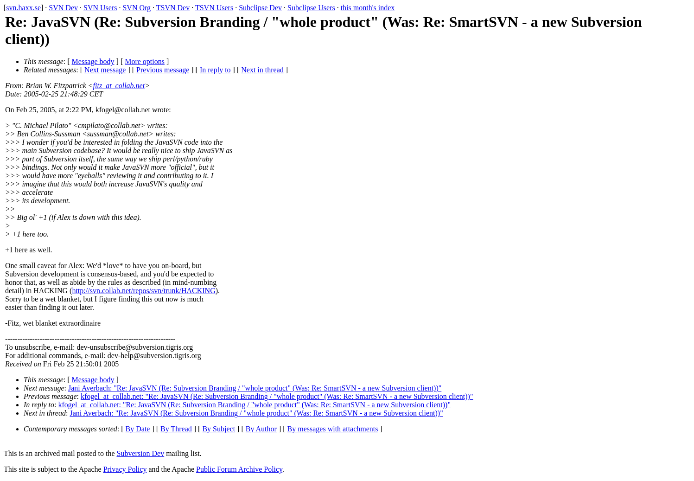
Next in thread (262, 70)
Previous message (162, 70)
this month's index (368, 8)
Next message (105, 70)
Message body (93, 61)
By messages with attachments (332, 429)
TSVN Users (214, 8)
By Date (138, 429)
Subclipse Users (311, 8)
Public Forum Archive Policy (239, 469)
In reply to (215, 70)
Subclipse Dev (260, 8)
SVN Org (136, 8)
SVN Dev (63, 8)
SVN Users (100, 8)
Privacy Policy (125, 469)
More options (145, 61)
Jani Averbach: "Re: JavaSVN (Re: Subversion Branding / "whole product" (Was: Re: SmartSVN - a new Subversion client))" (254, 388)
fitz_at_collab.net (119, 86)
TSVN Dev (173, 8)
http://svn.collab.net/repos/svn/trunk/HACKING (143, 291)
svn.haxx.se (23, 8)
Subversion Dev (141, 453)
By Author (261, 429)
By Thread (176, 429)
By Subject (218, 429)
